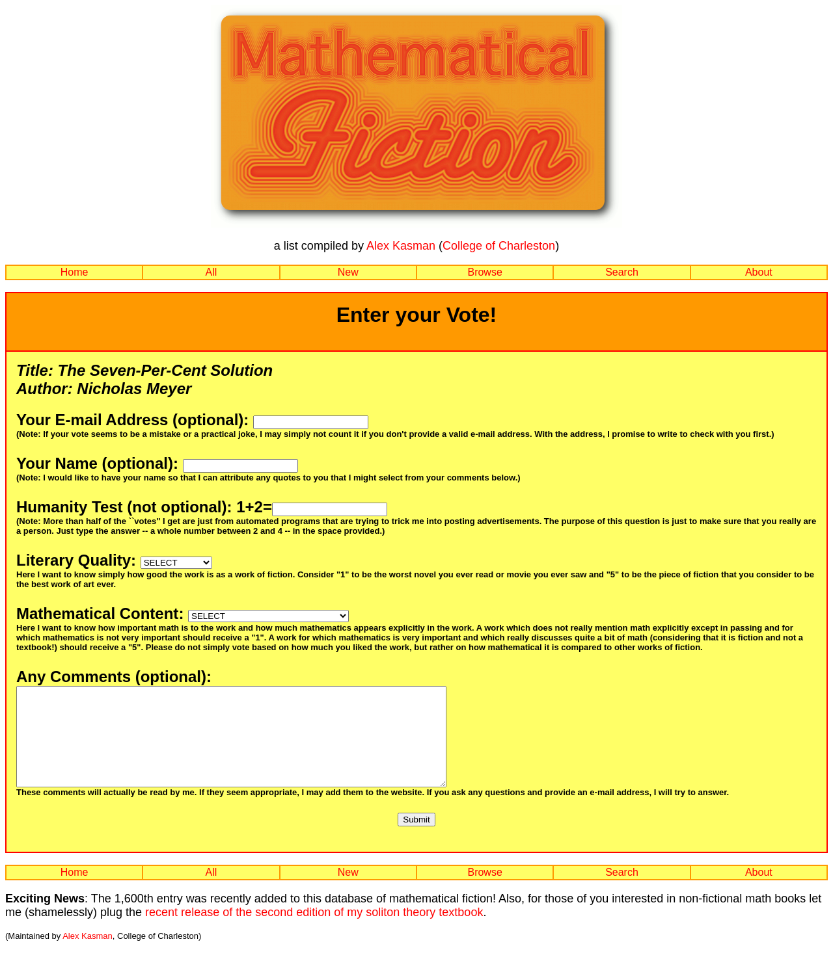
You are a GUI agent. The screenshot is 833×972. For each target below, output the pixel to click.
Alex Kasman (400, 245)
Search (621, 272)
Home (75, 272)
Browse (484, 272)
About (758, 272)
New (348, 272)
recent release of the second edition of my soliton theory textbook (314, 931)
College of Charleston (499, 245)
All (211, 272)
